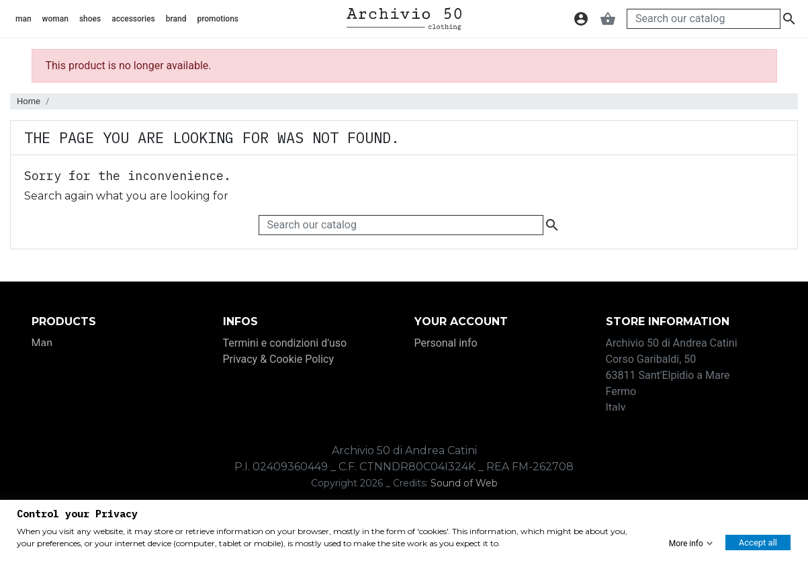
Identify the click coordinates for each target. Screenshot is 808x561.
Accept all (758, 542)
